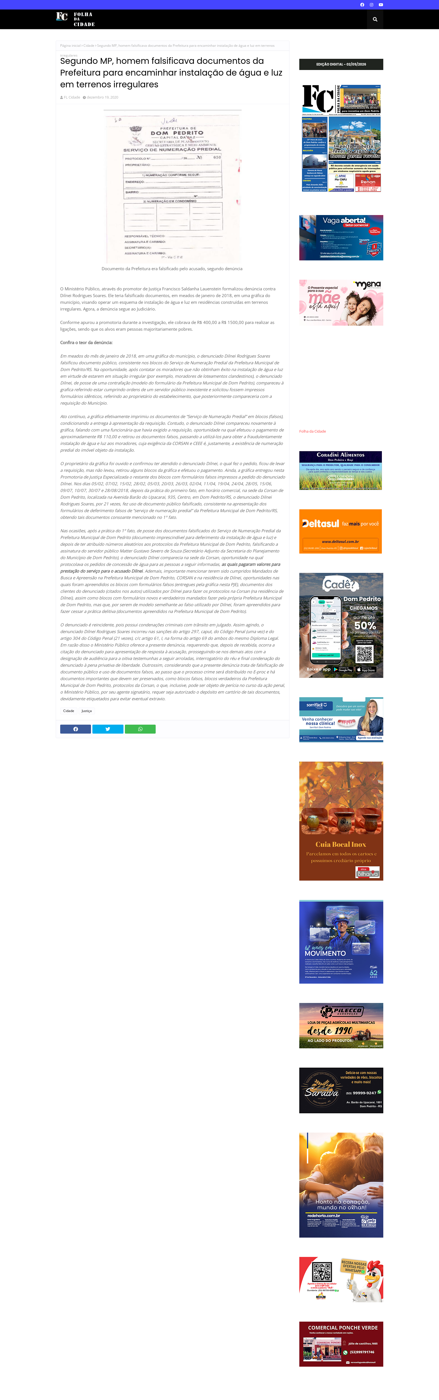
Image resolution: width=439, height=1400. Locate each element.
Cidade (88, 45)
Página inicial (70, 45)
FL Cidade (72, 97)
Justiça (87, 710)
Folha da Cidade (312, 431)
